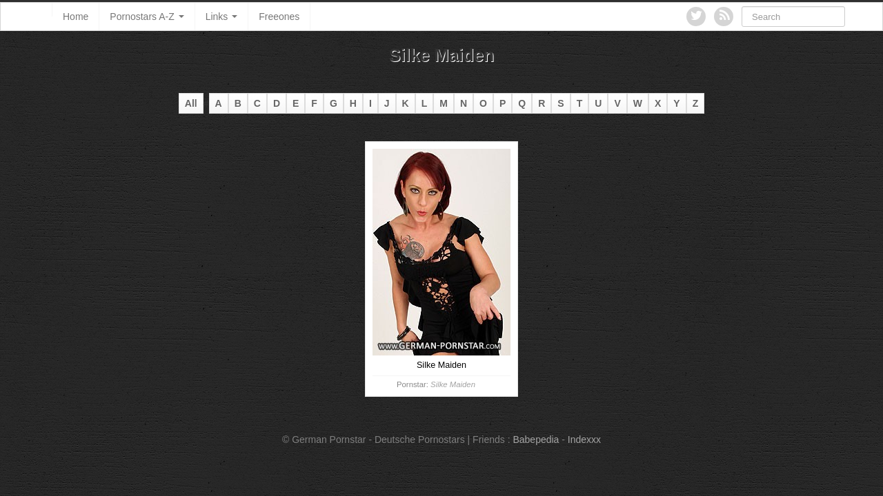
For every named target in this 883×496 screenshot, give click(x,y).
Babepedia (536, 439)
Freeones (279, 16)
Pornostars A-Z (146, 16)
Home (75, 16)
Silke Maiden (452, 384)
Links (222, 16)
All (191, 103)
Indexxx (584, 439)
